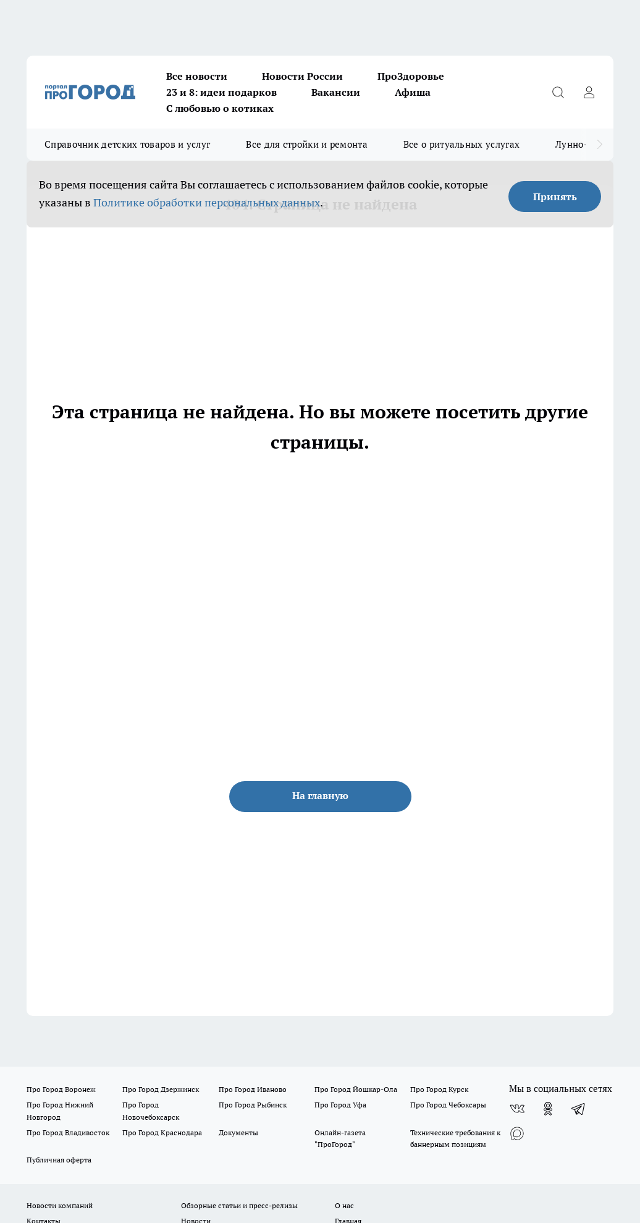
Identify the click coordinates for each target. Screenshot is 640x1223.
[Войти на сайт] (588, 92)
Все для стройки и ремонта (307, 144)
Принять (555, 196)
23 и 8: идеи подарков (221, 92)
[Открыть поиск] (557, 92)
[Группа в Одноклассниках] (548, 1108)
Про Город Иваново (253, 1089)
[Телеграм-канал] (578, 1108)
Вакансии (335, 92)
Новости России (302, 76)
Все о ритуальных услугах (461, 144)
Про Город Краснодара (162, 1132)
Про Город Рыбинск (253, 1104)
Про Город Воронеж (61, 1089)
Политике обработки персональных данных (206, 202)
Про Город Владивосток (68, 1132)
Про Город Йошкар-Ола (355, 1089)
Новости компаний (60, 1205)
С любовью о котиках (220, 108)
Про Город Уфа (340, 1104)
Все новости (196, 76)
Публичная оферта (59, 1159)
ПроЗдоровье (410, 76)
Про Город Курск (439, 1089)
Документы (238, 1132)
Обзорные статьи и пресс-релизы (239, 1205)
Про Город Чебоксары (448, 1104)
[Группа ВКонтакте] (517, 1108)
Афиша (413, 92)
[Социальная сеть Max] (517, 1133)
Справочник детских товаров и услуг (127, 144)
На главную (320, 795)
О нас (344, 1205)
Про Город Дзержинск (160, 1089)
